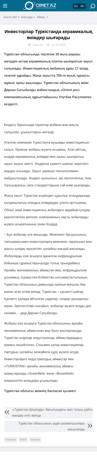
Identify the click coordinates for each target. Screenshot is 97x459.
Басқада (27, 17)
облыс (23, 439)
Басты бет (10, 17)
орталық (35, 439)
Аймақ (41, 17)
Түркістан (10, 439)
